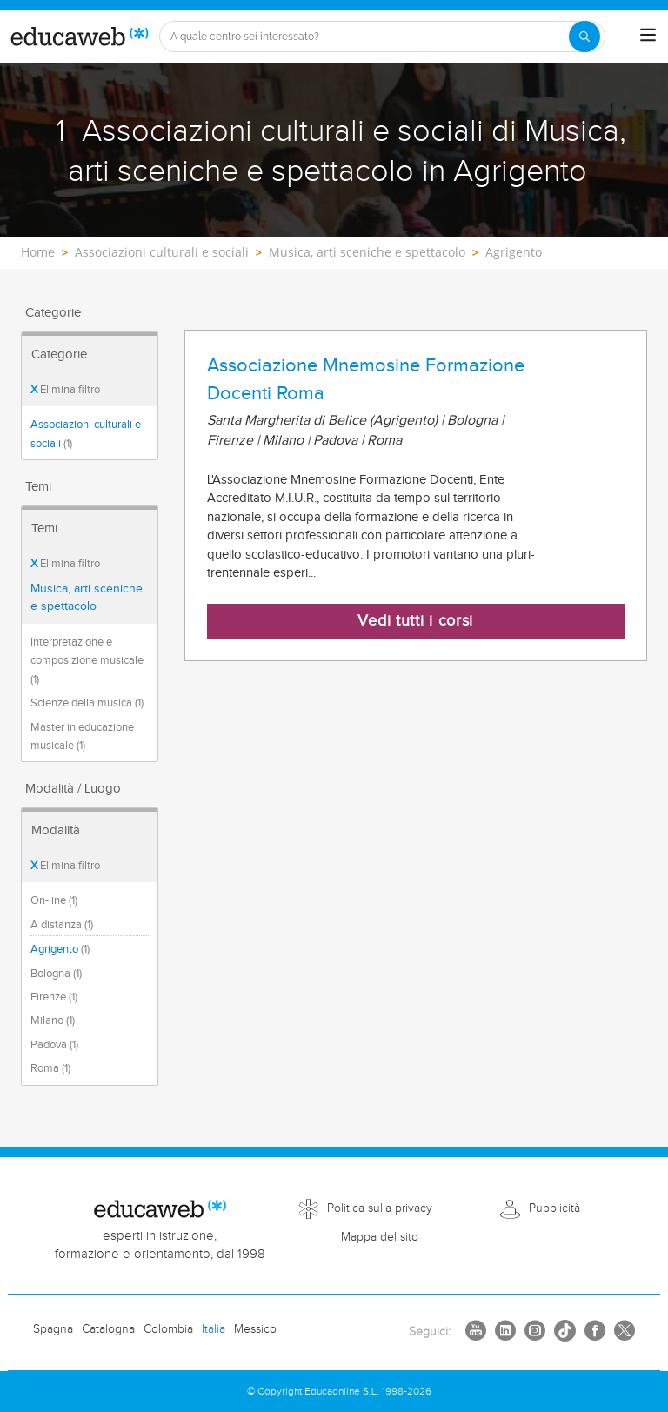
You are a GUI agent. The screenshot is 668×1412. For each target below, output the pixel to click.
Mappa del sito (379, 1237)
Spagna (53, 1329)
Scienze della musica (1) (87, 703)
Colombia (168, 1329)
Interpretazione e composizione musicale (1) (87, 660)
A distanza (61, 925)
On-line (53, 900)
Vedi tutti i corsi (415, 621)
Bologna (56, 973)
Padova (54, 1045)
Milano (52, 1020)
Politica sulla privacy (379, 1208)
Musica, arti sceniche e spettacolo (86, 597)
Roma (50, 1068)
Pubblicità (554, 1208)
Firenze (53, 997)
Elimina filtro (65, 390)
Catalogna (108, 1329)
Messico (255, 1329)
